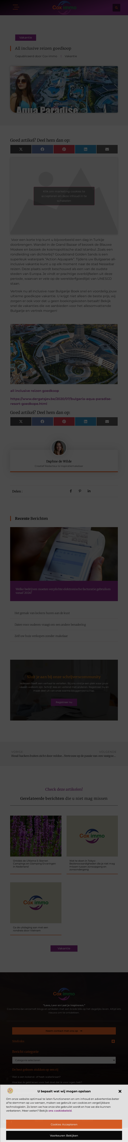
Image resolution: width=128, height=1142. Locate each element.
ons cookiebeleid (60, 1110)
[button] (120, 1091)
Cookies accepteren (64, 1124)
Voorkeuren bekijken (64, 1135)
